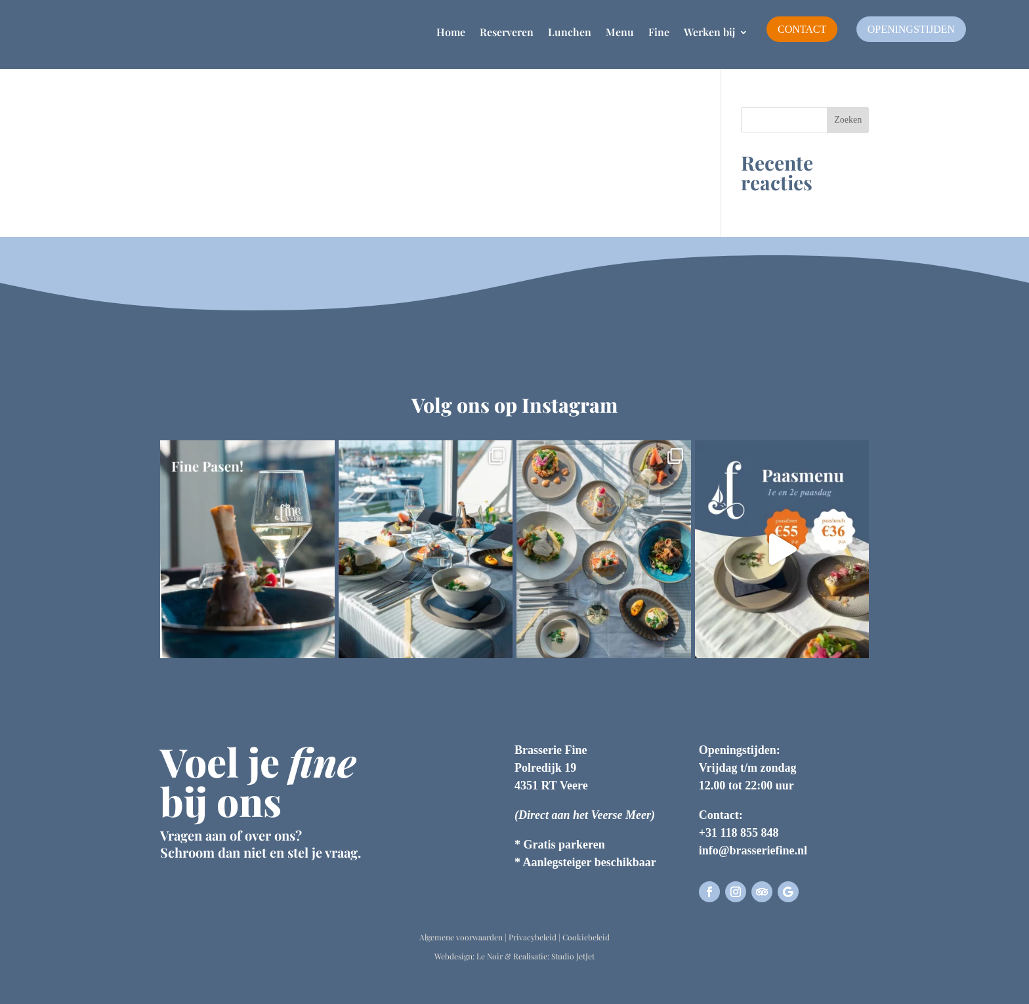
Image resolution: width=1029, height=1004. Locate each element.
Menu (620, 32)
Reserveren (507, 32)
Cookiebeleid (586, 937)
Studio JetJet (573, 956)
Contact (802, 29)
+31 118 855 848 (739, 832)
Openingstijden (911, 29)
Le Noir (489, 956)
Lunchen (569, 32)
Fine (658, 32)
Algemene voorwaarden (461, 937)
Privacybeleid (532, 937)
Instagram (570, 405)
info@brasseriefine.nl (753, 850)
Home (450, 32)
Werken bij (709, 32)
